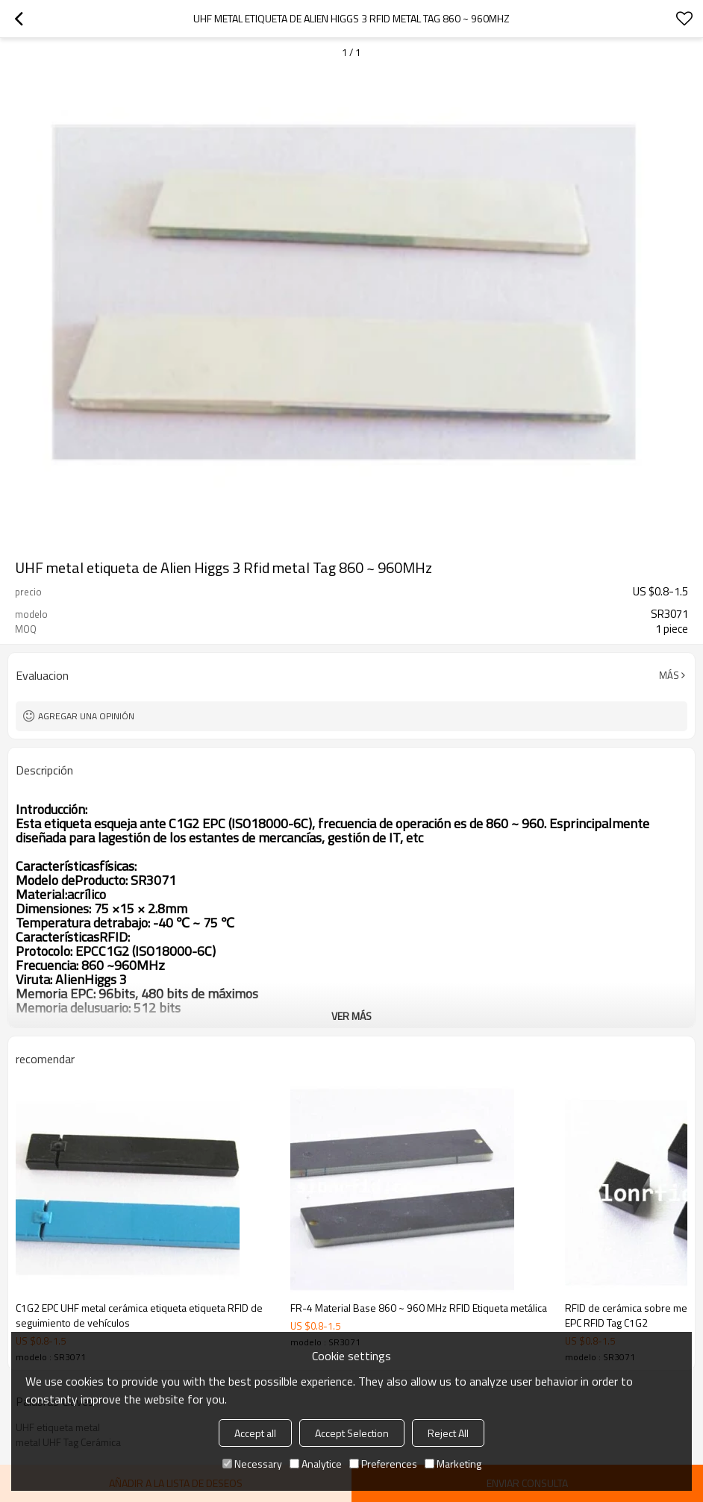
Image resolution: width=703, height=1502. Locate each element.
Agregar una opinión (86, 716)
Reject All (448, 1433)
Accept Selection (352, 1433)
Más (669, 675)
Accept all (255, 1433)
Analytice (316, 1463)
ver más (351, 1016)
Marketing (453, 1463)
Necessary (252, 1463)
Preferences (383, 1463)
